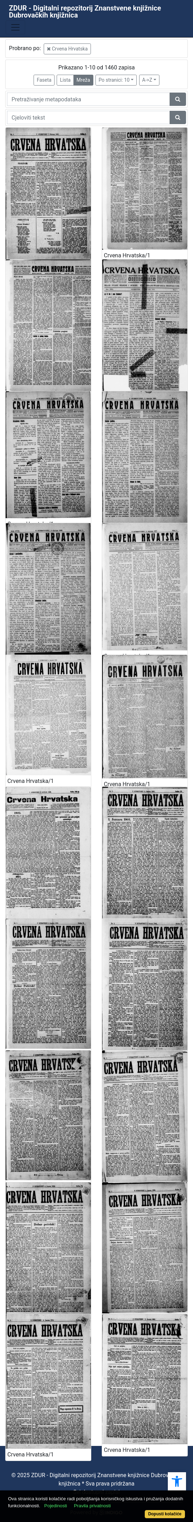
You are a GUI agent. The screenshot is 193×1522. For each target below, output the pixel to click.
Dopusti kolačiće (164, 1513)
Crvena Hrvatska (67, 49)
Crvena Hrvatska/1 (127, 255)
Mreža (83, 80)
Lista (65, 80)
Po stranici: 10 (114, 80)
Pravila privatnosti (92, 1505)
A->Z (147, 80)
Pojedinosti (55, 1505)
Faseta (44, 80)
